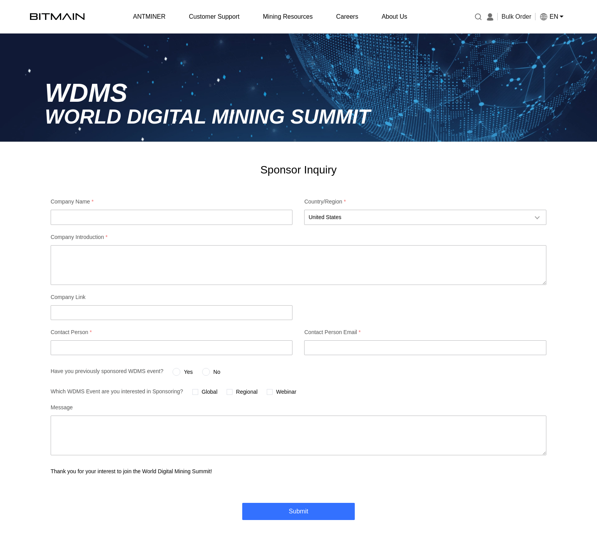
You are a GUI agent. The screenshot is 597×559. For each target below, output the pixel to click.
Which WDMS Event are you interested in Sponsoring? (117, 391)
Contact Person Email (332, 332)
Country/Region (325, 201)
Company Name (72, 201)
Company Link (68, 297)
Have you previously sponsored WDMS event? (107, 371)
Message (62, 407)
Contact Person (71, 332)
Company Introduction (79, 237)
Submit (298, 511)
